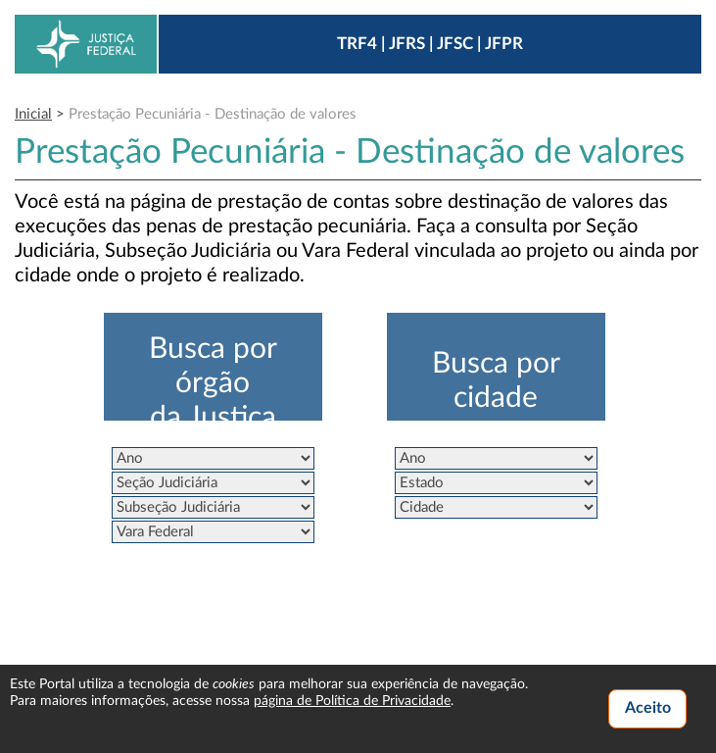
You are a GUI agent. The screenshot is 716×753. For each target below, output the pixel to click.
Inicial (33, 114)
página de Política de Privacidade (352, 701)
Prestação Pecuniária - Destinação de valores (213, 114)
